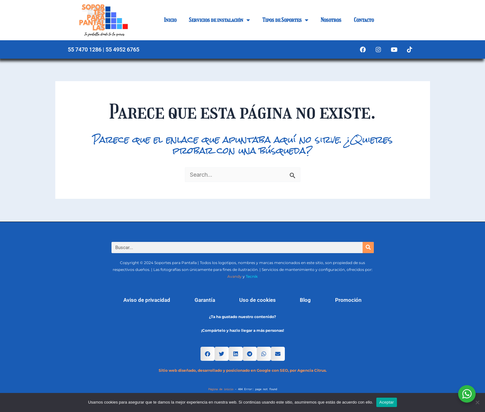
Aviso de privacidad (146, 300)
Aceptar (386, 402)
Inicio (170, 20)
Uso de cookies (257, 300)
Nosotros (331, 20)
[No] (477, 402)
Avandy (234, 276)
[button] (207, 354)
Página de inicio (220, 389)
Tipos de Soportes (285, 20)
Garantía (205, 300)
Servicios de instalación (219, 20)
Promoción (348, 300)
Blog (305, 300)
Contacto (364, 20)
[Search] (368, 247)
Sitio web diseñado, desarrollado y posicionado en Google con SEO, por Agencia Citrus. (243, 370)
